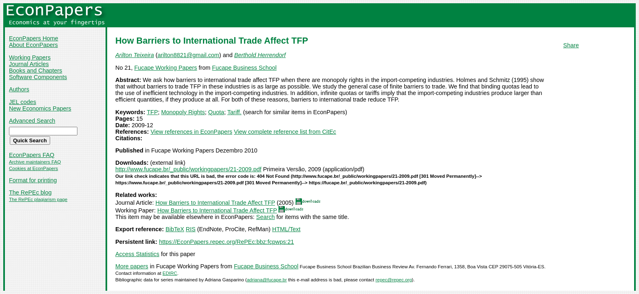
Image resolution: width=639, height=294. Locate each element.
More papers (131, 266)
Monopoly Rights (183, 112)
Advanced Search (32, 120)
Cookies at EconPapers (33, 168)
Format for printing (33, 180)
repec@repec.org (393, 279)
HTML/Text (286, 229)
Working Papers (30, 57)
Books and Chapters (35, 70)
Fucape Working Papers (165, 67)
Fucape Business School (244, 67)
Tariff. (234, 112)
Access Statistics (137, 254)
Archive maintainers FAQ (35, 161)
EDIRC (170, 273)
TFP (152, 112)
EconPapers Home (33, 38)
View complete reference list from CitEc (285, 131)
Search (265, 217)
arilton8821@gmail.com (188, 55)
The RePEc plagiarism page (38, 199)
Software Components (38, 77)
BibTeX (174, 229)
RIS (191, 229)
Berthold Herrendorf (260, 55)
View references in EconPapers (191, 131)
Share (571, 45)
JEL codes (22, 102)
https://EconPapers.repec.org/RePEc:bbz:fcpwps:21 (226, 242)
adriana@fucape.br (267, 279)
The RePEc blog (30, 192)
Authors (19, 89)
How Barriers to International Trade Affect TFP (215, 202)
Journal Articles (29, 64)
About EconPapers (33, 45)
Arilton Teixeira (134, 55)
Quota (216, 112)
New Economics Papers (40, 108)
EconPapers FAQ (31, 155)
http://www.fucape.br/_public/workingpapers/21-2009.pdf (188, 169)
